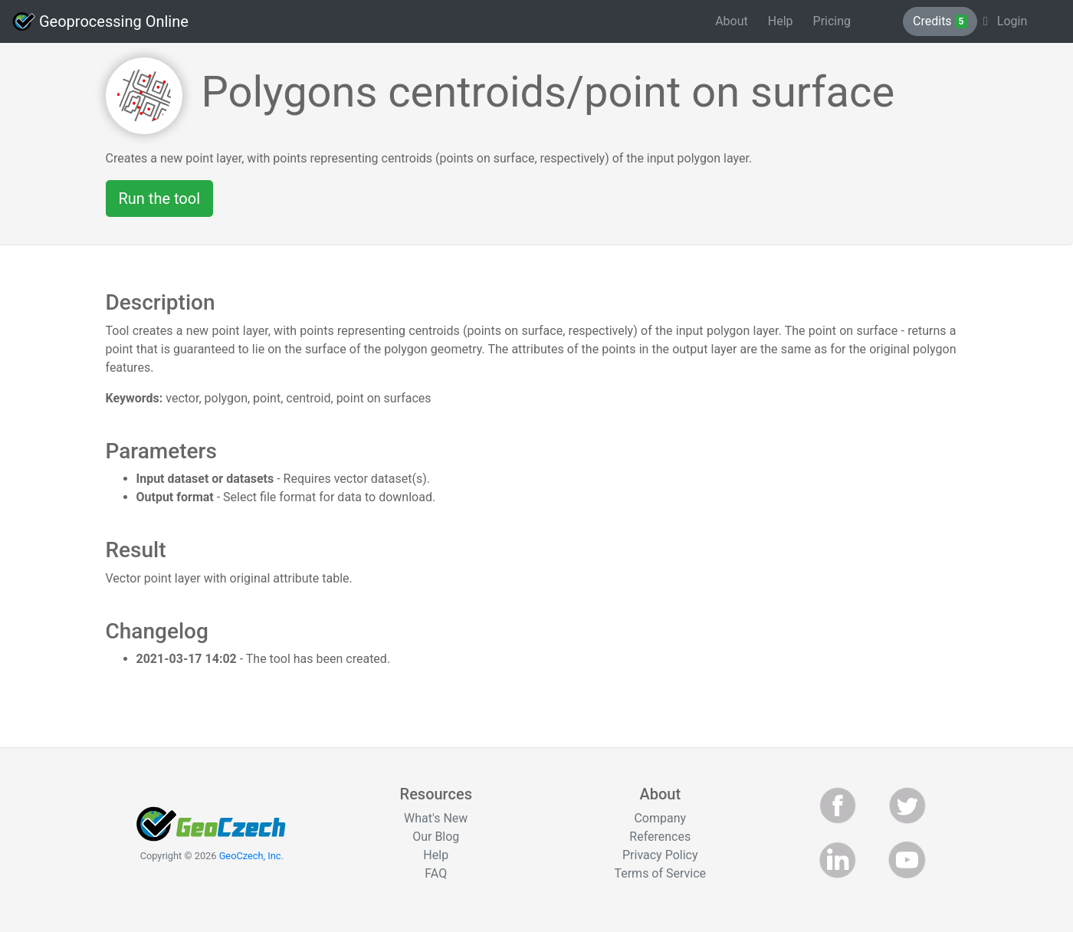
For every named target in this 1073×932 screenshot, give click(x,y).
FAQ (436, 873)
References (660, 836)
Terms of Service (660, 873)
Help (780, 21)
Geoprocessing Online (100, 21)
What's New (436, 818)
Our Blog (435, 836)
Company (660, 818)
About (731, 21)
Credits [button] (940, 21)
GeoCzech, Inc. (251, 855)
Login (1005, 21)
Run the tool (160, 198)
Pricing (832, 21)
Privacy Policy (660, 855)
